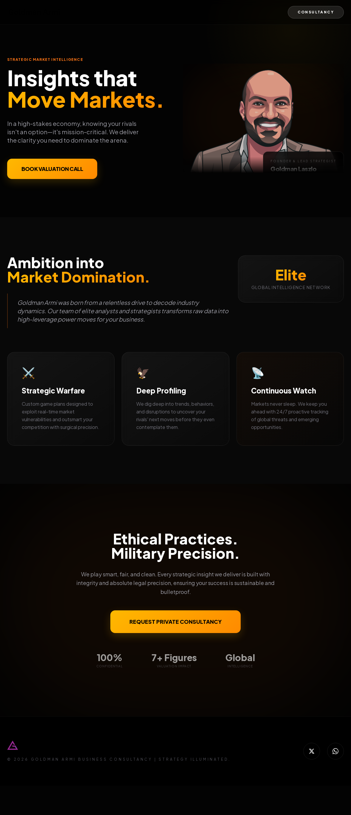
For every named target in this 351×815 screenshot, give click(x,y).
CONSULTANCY (316, 12)
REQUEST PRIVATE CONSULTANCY (175, 621)
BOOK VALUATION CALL (52, 169)
